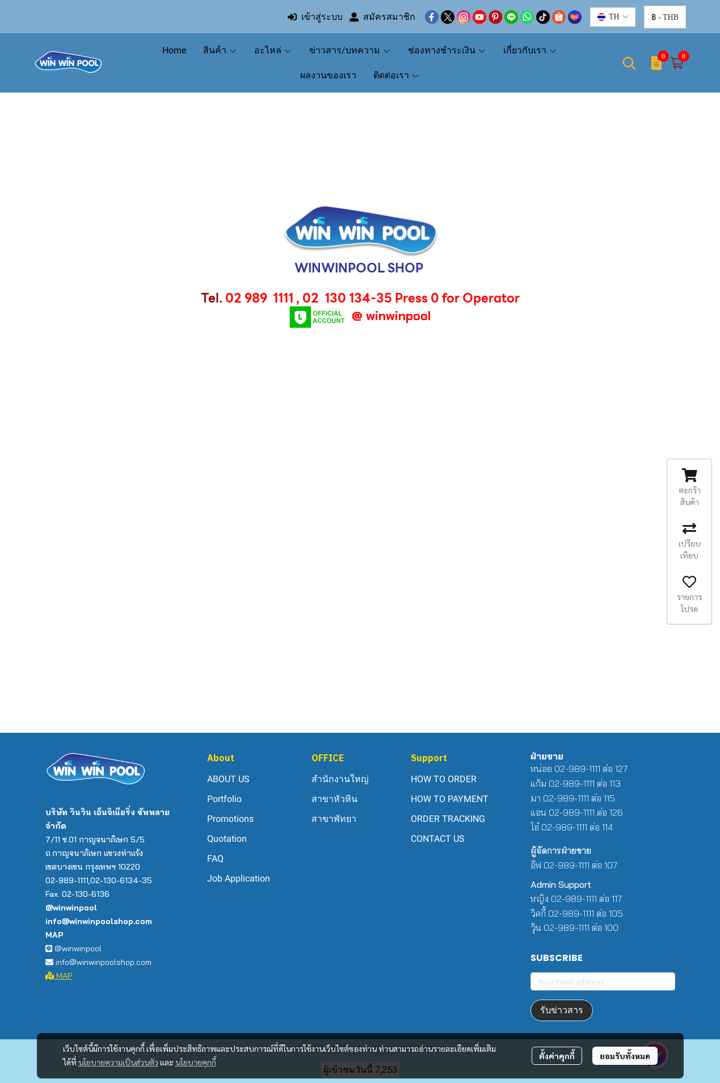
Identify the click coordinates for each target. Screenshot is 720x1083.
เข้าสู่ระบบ (315, 16)
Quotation (227, 838)
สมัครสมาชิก (382, 16)
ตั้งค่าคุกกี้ (557, 1056)
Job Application (238, 878)
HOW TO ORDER (444, 779)
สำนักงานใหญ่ (340, 779)
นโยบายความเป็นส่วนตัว (118, 1062)
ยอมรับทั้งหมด (625, 1056)
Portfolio (224, 799)
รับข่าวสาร (561, 1010)
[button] (612, 17)
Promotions (230, 818)
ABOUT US (228, 779)
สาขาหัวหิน (334, 799)
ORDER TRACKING (448, 818)
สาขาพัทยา (333, 818)
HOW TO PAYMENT (450, 799)
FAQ (215, 858)
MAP (59, 976)
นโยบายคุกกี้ (195, 1062)
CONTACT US (438, 838)
